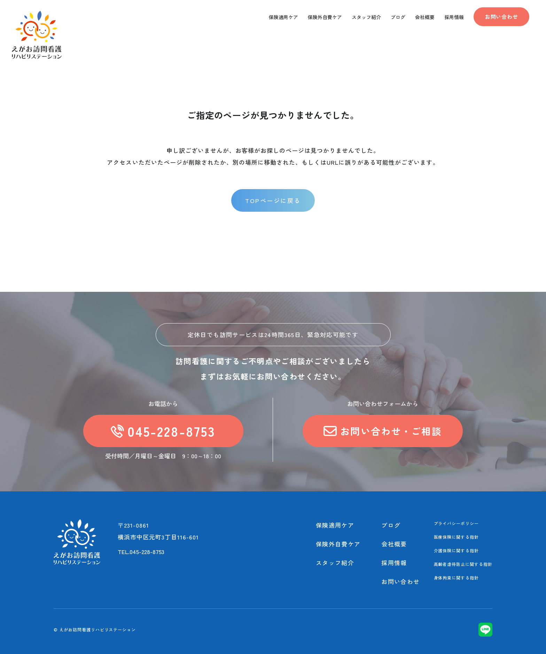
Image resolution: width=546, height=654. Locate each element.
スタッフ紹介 (335, 562)
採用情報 (394, 562)
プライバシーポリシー (456, 523)
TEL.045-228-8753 (141, 551)
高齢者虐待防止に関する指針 (463, 564)
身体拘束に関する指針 (456, 578)
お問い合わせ (501, 16)
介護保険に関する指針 (456, 550)
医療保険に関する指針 (456, 537)
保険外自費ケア (338, 543)
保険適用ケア (335, 525)
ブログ (390, 525)
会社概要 (394, 543)
